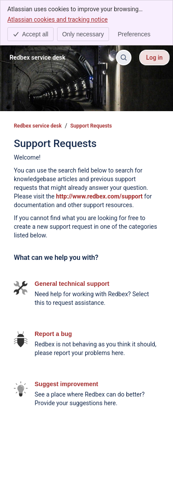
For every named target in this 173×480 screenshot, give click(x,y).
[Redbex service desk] (37, 57)
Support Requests (91, 126)
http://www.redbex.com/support (99, 196)
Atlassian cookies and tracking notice (57, 19)
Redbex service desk (38, 126)
